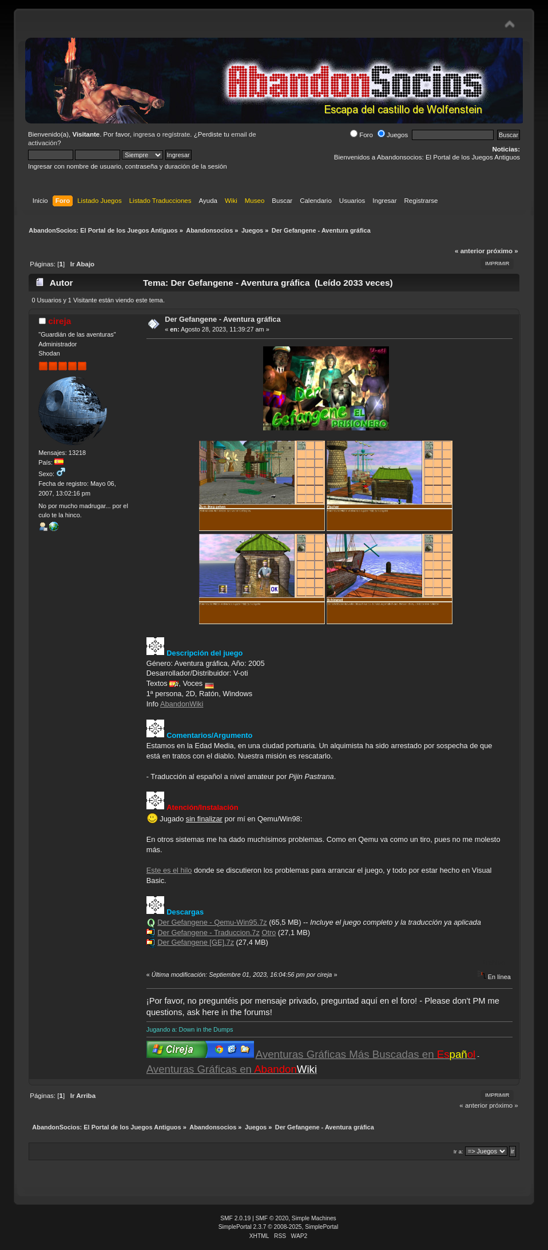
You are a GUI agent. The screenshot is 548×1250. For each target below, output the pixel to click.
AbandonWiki (181, 704)
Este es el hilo (169, 870)
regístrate (176, 134)
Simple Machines (314, 1218)
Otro (268, 932)
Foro (361, 134)
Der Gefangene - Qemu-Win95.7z (212, 922)
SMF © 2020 (272, 1218)
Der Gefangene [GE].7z (195, 942)
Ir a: (458, 1151)
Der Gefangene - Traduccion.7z (208, 932)
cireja (59, 321)
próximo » (502, 250)
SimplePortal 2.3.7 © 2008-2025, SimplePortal (279, 1227)
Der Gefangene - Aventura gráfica (222, 319)
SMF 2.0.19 (235, 1218)
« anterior (470, 250)
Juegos (393, 134)
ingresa (144, 134)
